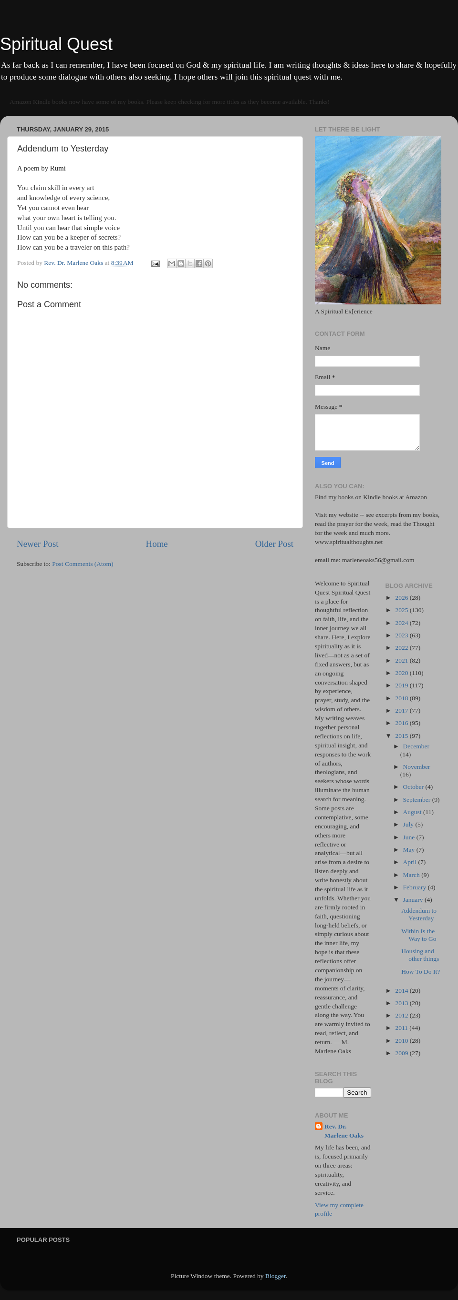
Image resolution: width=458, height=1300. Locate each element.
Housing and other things (420, 954)
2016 (402, 722)
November (416, 766)
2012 (402, 1015)
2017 (402, 710)
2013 (402, 1003)
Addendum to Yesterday (419, 914)
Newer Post (38, 544)
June (409, 837)
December (416, 746)
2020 (402, 672)
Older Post (274, 544)
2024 (402, 622)
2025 (402, 610)
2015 (402, 735)
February (415, 887)
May (409, 849)
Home (157, 544)
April (410, 862)
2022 (402, 647)
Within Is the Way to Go (418, 934)
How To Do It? (420, 971)
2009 (402, 1053)
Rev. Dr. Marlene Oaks (344, 1131)
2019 (402, 685)
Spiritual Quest (56, 44)
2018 (402, 698)
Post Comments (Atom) (82, 563)
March (412, 874)
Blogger (275, 1276)
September (417, 799)
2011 (402, 1027)
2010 (402, 1040)
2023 (402, 635)
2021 (402, 660)
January (414, 899)
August (413, 812)
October (414, 786)
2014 (402, 990)
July (409, 824)
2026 (402, 597)
